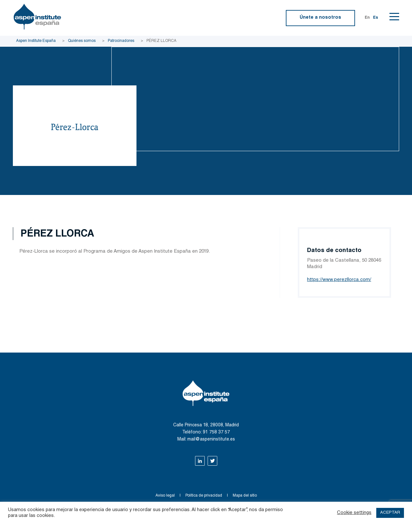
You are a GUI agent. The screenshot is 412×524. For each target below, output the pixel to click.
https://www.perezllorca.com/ (339, 279)
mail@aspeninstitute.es (211, 439)
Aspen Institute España (36, 41)
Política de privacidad (203, 496)
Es (375, 18)
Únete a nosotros (320, 17)
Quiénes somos (82, 41)
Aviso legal (165, 496)
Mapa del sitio (245, 496)
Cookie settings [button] (354, 512)
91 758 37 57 (216, 432)
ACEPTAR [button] (390, 513)
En (367, 18)
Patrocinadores (121, 41)
